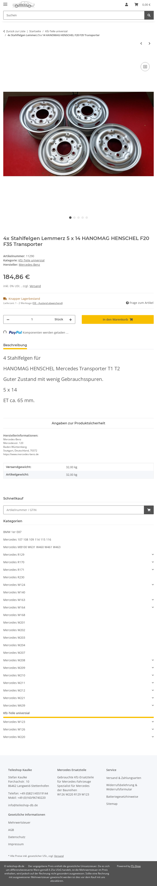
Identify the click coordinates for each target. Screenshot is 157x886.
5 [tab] (86, 217)
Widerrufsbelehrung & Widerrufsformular (121, 787)
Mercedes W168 (14, 615)
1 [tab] (70, 217)
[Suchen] (149, 15)
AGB (11, 830)
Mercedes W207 (14, 653)
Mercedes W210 (14, 675)
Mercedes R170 (13, 562)
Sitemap (112, 804)
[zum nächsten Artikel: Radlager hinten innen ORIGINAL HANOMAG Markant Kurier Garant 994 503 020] (149, 43)
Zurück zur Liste (15, 31)
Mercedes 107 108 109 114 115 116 (27, 539)
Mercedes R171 (13, 570)
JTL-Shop (136, 866)
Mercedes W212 (14, 690)
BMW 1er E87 (12, 532)
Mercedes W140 (14, 592)
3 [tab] (78, 217)
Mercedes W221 (14, 698)
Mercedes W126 (14, 729)
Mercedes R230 (13, 577)
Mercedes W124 (14, 585)
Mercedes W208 (14, 660)
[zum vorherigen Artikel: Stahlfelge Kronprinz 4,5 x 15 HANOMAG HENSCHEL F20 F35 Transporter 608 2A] (141, 43)
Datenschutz (16, 837)
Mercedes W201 (14, 622)
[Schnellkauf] (73, 509)
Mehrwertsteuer (19, 822)
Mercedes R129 (13, 554)
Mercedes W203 (14, 637)
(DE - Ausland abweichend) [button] (47, 303)
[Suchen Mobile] (74, 15)
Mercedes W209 (14, 668)
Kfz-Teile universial (31, 260)
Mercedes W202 (14, 630)
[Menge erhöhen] (70, 319)
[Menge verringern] (7, 319)
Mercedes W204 (14, 645)
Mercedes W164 (14, 607)
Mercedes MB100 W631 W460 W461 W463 (32, 547)
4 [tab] (82, 217)
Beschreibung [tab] (15, 345)
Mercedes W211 (14, 683)
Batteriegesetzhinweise (122, 797)
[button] (126, 4)
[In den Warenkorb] (6, 56)
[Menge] (32, 319)
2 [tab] (74, 217)
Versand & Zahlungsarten (123, 778)
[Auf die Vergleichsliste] (145, 66)
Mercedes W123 (14, 722)
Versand (35, 286)
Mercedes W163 (14, 600)
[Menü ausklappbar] (5, 2)
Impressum (16, 844)
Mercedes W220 (14, 737)
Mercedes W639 (14, 705)
